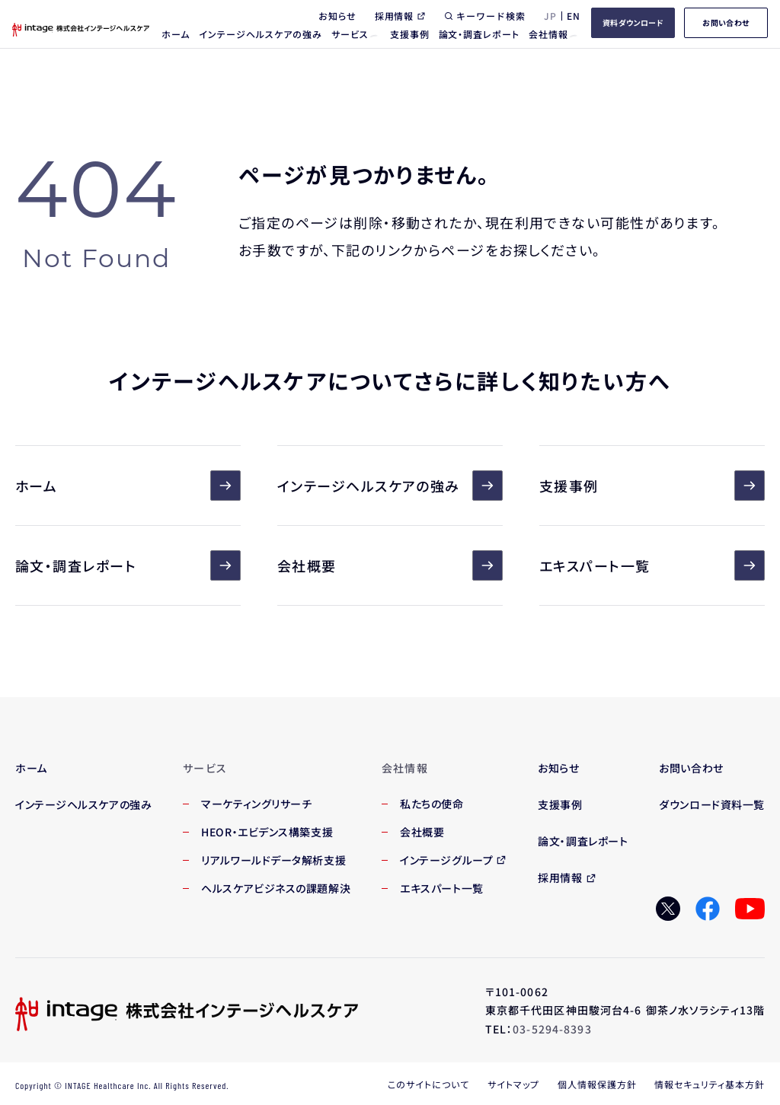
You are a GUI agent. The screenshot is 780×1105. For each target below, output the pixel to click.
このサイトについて (428, 1084)
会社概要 (390, 565)
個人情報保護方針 (597, 1084)
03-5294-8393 (552, 1029)
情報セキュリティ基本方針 (709, 1084)
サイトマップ (513, 1084)
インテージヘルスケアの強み (390, 485)
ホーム (128, 485)
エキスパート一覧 (652, 565)
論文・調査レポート (128, 565)
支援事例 (652, 485)
